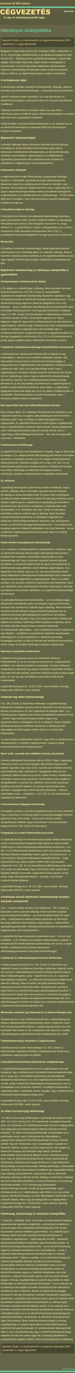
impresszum (68, 1369)
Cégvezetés (25, 12)
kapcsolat (69, 11)
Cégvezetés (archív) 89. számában (31, 51)
